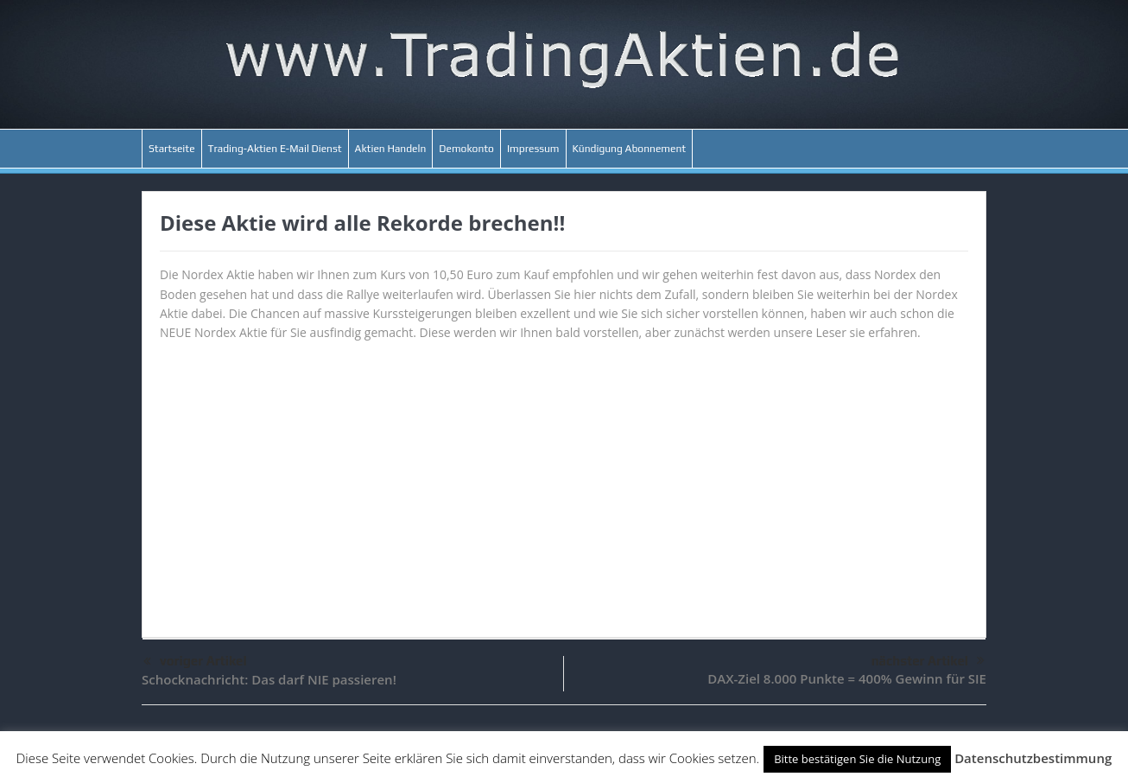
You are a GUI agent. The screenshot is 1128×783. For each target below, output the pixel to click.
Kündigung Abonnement (630, 149)
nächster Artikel (928, 661)
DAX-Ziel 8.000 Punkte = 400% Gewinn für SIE (846, 678)
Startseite (172, 149)
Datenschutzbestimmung (1033, 758)
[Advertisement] (564, 481)
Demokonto (466, 149)
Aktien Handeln (391, 149)
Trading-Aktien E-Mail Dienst (275, 149)
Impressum (533, 149)
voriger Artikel (195, 662)
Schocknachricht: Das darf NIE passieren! (269, 679)
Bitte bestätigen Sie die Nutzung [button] (857, 759)
